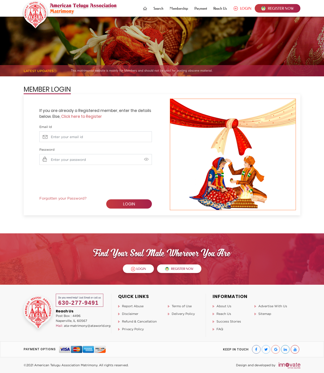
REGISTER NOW (277, 8)
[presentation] (73, 178)
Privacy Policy (131, 329)
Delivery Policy (181, 313)
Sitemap (262, 313)
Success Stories (227, 321)
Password (46, 149)
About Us (222, 306)
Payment (200, 8)
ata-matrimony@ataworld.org (83, 325)
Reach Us (220, 8)
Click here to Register (81, 116)
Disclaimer (128, 313)
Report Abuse (131, 306)
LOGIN (242, 8)
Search (158, 8)
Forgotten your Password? (63, 198)
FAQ (218, 329)
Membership (179, 8)
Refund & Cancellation (137, 321)
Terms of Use (180, 306)
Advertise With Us (270, 306)
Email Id (45, 126)
